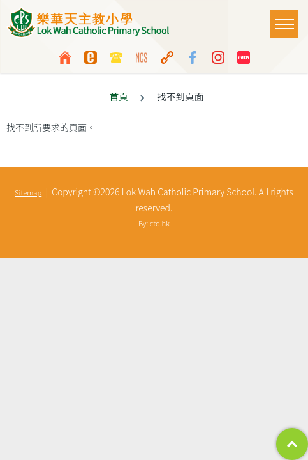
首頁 (118, 96)
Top (292, 444)
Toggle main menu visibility (286, 17)
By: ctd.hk (154, 223)
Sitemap (28, 192)
